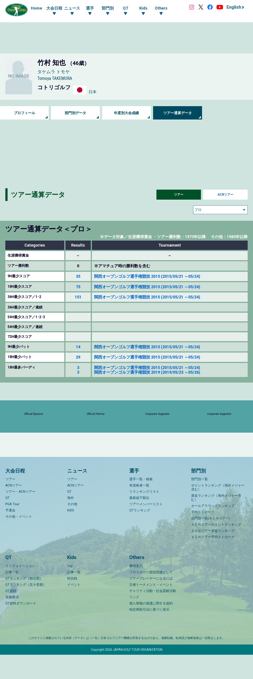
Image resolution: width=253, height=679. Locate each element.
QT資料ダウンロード (20, 628)
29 (78, 357)
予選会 (10, 535)
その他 (72, 529)
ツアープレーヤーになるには (151, 603)
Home (36, 8)
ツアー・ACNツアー (20, 516)
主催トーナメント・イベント (151, 609)
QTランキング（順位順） (24, 603)
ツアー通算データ (178, 113)
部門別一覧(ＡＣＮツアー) (210, 543)
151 (78, 297)
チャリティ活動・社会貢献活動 (152, 615)
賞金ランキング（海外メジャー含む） (216, 522)
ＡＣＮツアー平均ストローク (213, 561)
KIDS (70, 535)
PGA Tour (12, 529)
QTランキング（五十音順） (25, 609)
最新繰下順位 (139, 522)
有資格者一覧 (139, 510)
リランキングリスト (144, 516)
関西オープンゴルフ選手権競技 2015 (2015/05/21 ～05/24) (147, 276)
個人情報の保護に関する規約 (151, 628)
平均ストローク (203, 537)
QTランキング (139, 535)
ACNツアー (226, 195)
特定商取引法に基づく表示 (149, 634)
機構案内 (136, 590)
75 (78, 286)
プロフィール (24, 113)
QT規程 (10, 615)
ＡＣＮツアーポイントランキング (216, 549)
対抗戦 (72, 603)
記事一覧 (12, 596)
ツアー (178, 195)
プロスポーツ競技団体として (151, 596)
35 (78, 276)
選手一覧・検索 (141, 504)
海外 (70, 522)
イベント (74, 609)
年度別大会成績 (126, 113)
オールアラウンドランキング (213, 530)
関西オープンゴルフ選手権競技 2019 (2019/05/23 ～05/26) (147, 372)
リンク (134, 621)
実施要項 (12, 621)
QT (7, 522)
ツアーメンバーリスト (146, 529)
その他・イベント (18, 541)
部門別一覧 (199, 504)
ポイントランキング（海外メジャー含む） (218, 512)
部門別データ (75, 113)
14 (78, 347)
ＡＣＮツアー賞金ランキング (213, 555)
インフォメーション (20, 590)
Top (70, 590)
